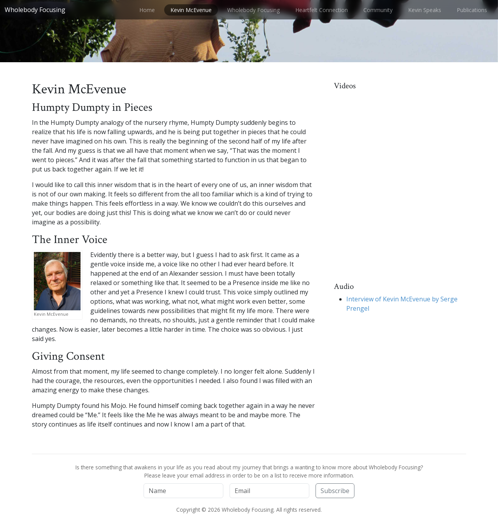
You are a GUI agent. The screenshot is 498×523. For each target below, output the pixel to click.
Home (147, 10)
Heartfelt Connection (321, 10)
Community (378, 10)
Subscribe (335, 490)
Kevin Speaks (424, 10)
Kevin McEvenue (191, 10)
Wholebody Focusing (35, 9)
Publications (472, 10)
